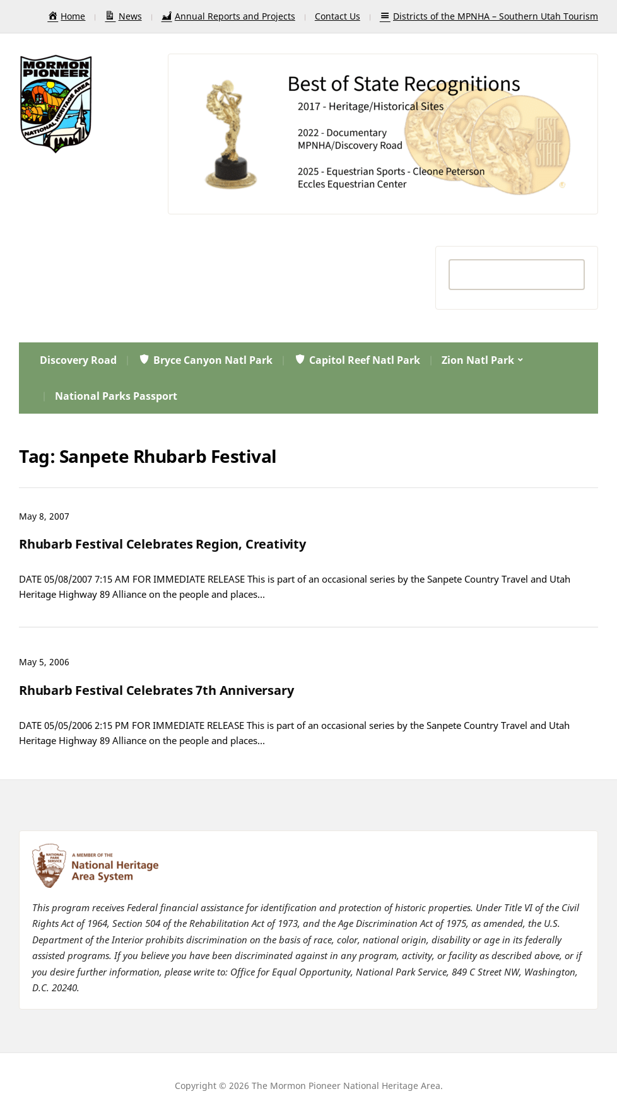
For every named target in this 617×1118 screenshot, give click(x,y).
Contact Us (337, 16)
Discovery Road (78, 360)
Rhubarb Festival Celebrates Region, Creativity (162, 543)
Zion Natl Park (478, 360)
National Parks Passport (116, 396)
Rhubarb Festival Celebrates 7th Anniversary (156, 690)
